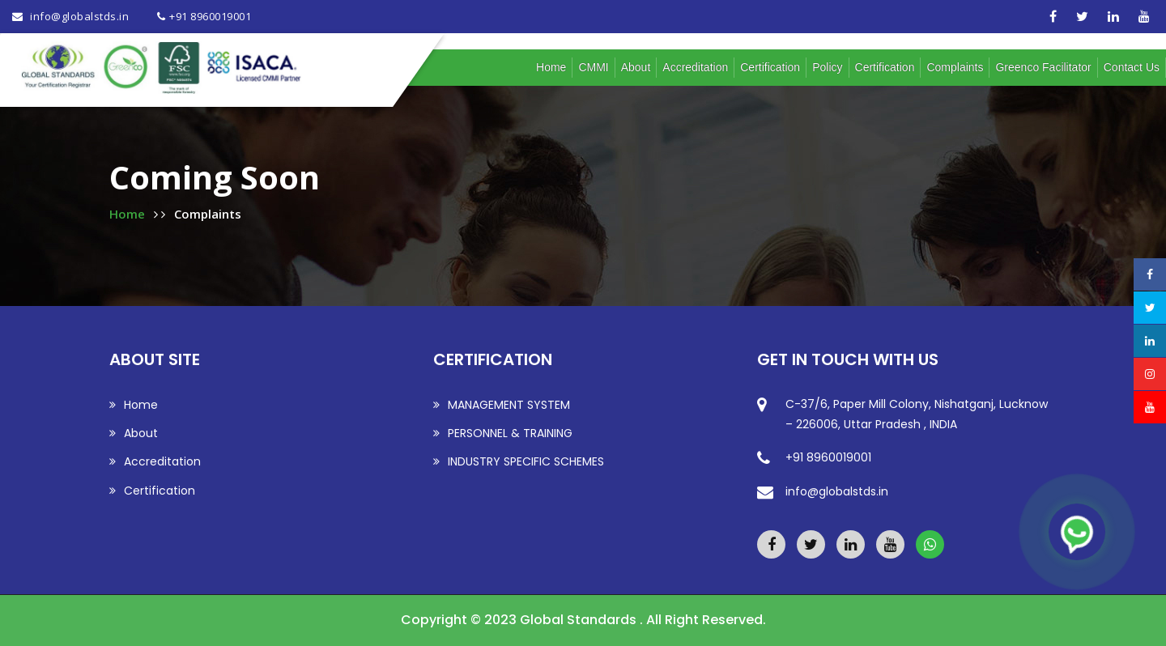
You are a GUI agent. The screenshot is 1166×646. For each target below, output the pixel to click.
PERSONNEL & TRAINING (502, 433)
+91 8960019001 (210, 16)
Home (551, 67)
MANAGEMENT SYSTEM (501, 405)
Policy (827, 67)
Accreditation (695, 67)
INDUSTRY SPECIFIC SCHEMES (518, 461)
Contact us (1132, 67)
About (636, 67)
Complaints (954, 67)
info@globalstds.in (79, 16)
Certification (770, 67)
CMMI (593, 67)
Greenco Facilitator (1043, 67)
